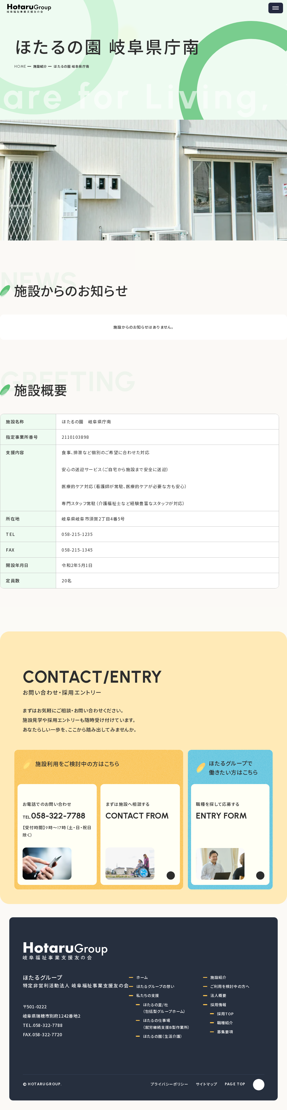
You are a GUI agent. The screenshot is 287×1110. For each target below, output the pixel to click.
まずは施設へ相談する (127, 804)
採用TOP (225, 1013)
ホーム (142, 977)
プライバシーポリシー (169, 1084)
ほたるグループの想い (155, 986)
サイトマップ (206, 1084)
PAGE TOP (235, 1084)
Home (20, 66)
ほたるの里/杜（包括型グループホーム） (164, 1008)
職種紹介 (225, 1022)
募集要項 (225, 1031)
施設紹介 (40, 66)
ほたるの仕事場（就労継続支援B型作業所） (166, 1024)
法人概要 (218, 995)
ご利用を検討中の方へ (230, 986)
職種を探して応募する (217, 804)
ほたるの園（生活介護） (163, 1036)
